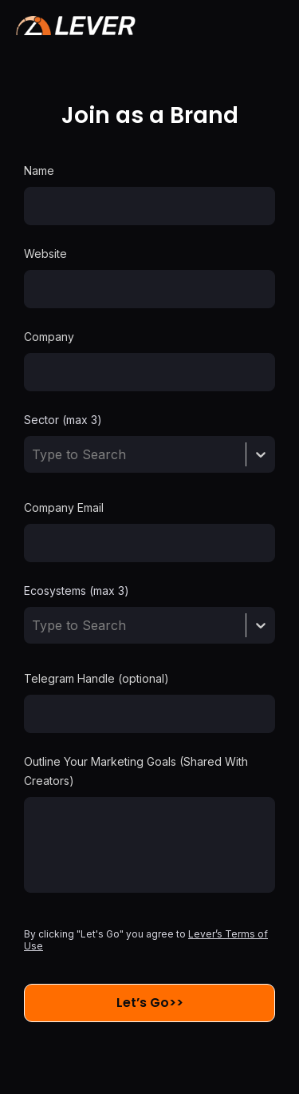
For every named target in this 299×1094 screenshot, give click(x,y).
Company (49, 336)
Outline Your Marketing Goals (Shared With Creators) (136, 771)
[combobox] (34, 454)
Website (45, 253)
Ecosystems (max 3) (76, 590)
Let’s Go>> (149, 1002)
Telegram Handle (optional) (96, 678)
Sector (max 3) (63, 419)
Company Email (64, 507)
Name (39, 170)
